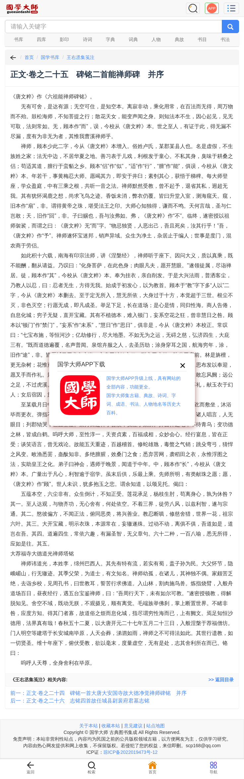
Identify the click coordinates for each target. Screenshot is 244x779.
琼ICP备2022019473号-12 (130, 752)
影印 (64, 39)
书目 (202, 39)
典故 (179, 39)
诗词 (87, 39)
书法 (225, 39)
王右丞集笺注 (80, 57)
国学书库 (50, 57)
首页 (29, 57)
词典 (133, 39)
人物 (156, 39)
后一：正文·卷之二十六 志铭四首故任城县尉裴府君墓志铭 (80, 700)
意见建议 (133, 725)
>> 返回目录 (221, 679)
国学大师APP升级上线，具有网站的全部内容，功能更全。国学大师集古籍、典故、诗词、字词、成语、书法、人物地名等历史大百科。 (143, 395)
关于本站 (88, 725)
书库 (18, 39)
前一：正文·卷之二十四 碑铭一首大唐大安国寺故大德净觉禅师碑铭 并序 (98, 693)
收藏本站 (110, 725)
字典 (110, 39)
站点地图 (155, 725)
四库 (41, 39)
